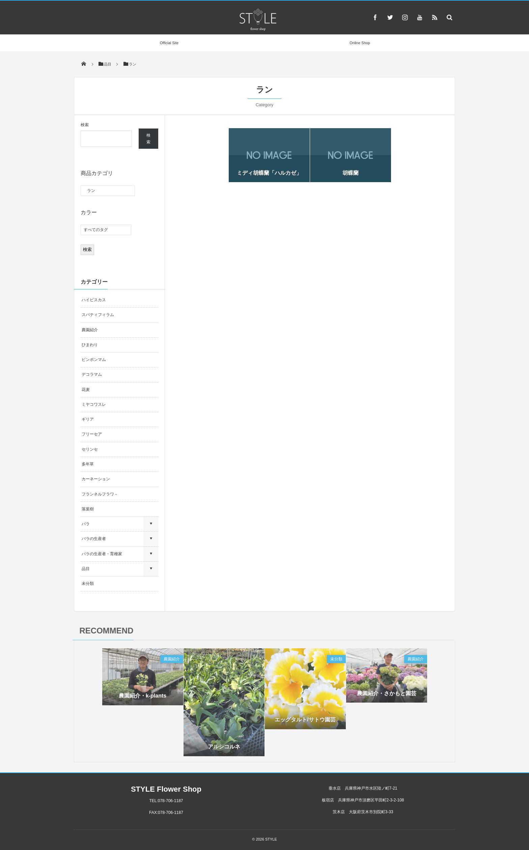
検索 (85, 124)
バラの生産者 (94, 538)
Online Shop (360, 43)
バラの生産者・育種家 (102, 553)
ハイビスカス (94, 300)
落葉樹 (88, 509)
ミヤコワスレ (94, 404)
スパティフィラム (98, 314)
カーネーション (96, 479)
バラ (86, 523)
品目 (86, 568)
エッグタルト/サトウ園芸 (305, 722)
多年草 (88, 464)
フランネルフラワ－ (100, 494)
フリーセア (92, 434)
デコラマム (92, 374)
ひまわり (90, 344)
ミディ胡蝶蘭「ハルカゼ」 (269, 173)
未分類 (88, 583)
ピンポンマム (94, 359)
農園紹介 (90, 330)
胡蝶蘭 (350, 173)
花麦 (86, 389)
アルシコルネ (224, 749)
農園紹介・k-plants (142, 698)
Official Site (169, 43)
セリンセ (90, 449)
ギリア (88, 419)
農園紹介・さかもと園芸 (386, 695)
